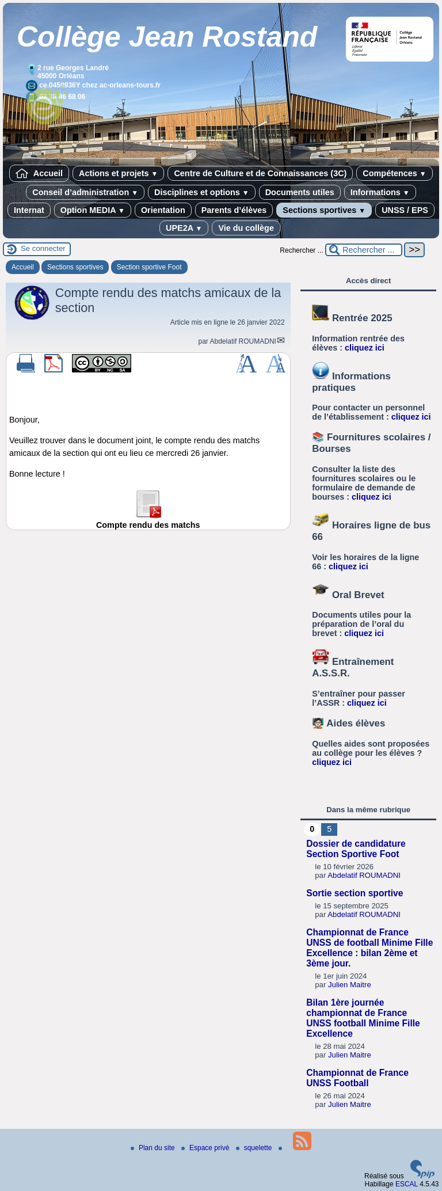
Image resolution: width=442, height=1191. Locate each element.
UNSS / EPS (405, 210)
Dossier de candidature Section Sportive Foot (355, 849)
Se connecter (43, 248)
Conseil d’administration (85, 192)
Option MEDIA (92, 210)
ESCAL (406, 1184)
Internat (29, 210)
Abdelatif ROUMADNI (243, 341)
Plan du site (154, 1148)
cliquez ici (364, 347)
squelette (255, 1148)
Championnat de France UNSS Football (357, 1078)
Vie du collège (246, 228)
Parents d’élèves (234, 210)
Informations (380, 192)
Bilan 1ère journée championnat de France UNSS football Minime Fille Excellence (363, 1018)
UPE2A (184, 228)
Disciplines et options (201, 192)
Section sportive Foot (149, 267)
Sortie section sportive (354, 893)
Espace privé (206, 1148)
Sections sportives (324, 210)
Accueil (39, 173)
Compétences (394, 173)
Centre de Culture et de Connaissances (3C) (260, 173)
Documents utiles (299, 192)
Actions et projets (118, 173)
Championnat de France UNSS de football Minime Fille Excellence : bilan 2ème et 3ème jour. (369, 947)
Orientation (163, 210)
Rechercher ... (301, 250)
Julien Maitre (349, 984)
